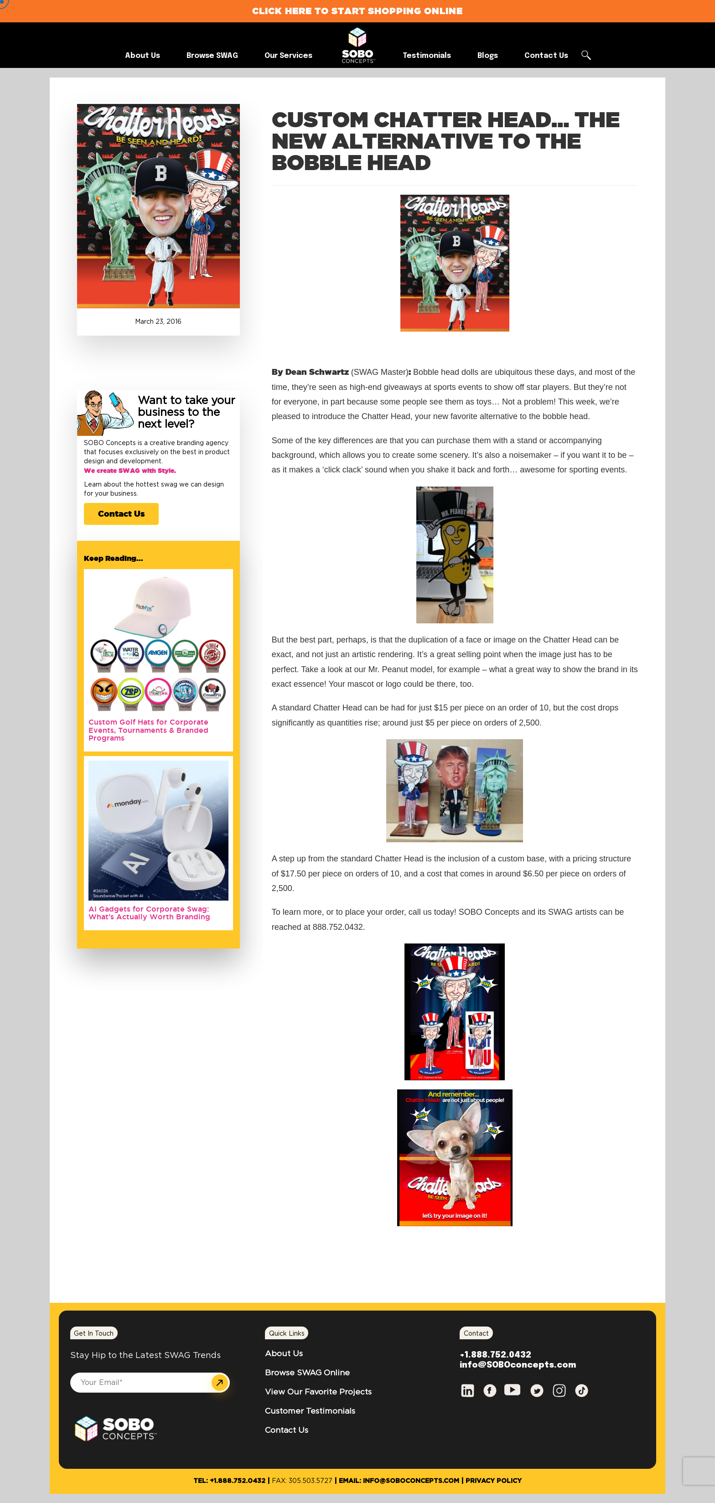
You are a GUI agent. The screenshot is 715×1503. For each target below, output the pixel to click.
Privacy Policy (494, 1481)
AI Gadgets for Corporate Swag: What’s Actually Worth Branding (149, 913)
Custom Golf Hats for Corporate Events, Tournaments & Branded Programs (148, 730)
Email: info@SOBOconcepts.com (399, 1481)
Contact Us (121, 513)
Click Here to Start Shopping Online (357, 10)
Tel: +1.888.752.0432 (229, 1481)
